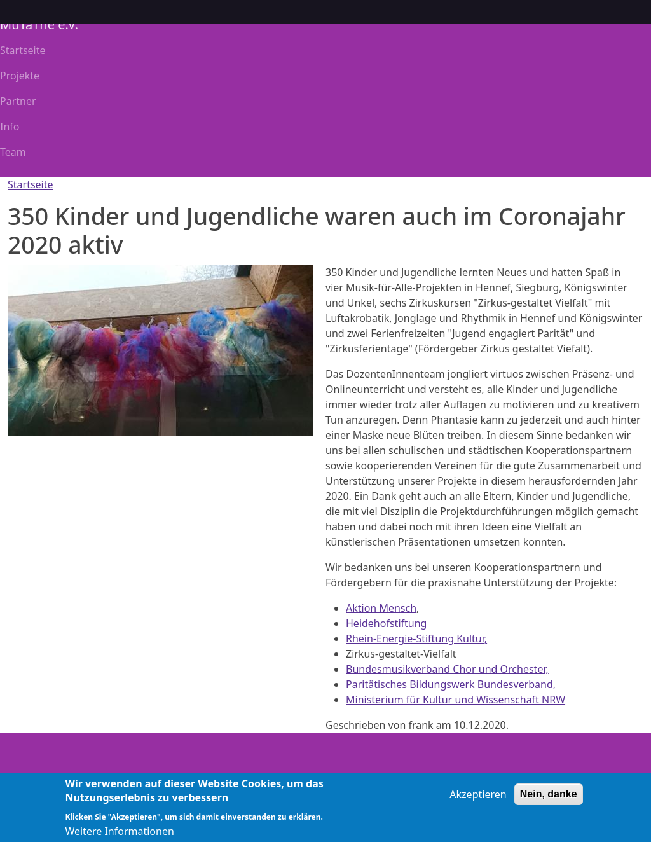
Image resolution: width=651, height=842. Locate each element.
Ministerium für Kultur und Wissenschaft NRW (455, 700)
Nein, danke (548, 800)
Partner (18, 101)
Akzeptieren (477, 801)
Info (10, 127)
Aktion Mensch (381, 608)
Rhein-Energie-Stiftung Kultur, (416, 638)
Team (13, 152)
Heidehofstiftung (386, 623)
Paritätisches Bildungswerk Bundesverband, (451, 684)
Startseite (23, 50)
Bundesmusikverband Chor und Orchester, (447, 669)
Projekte (19, 76)
